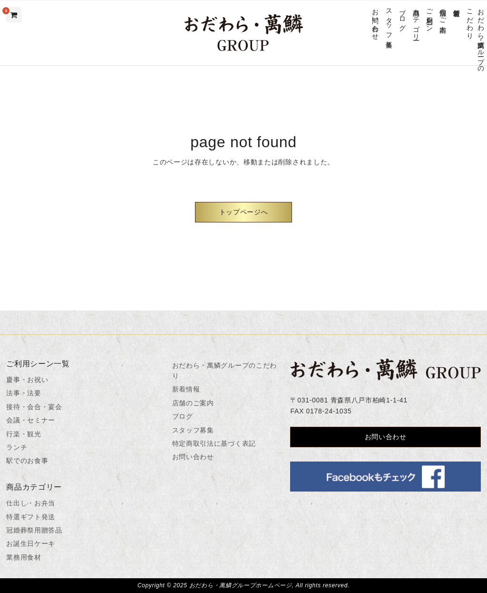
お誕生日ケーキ (30, 543)
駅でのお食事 (27, 460)
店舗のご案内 (443, 12)
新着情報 (456, 5)
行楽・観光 (23, 434)
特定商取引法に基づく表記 (214, 443)
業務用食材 (23, 557)
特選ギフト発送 (30, 517)
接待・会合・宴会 (34, 407)
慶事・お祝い (27, 379)
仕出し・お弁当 (30, 503)
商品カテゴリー (415, 20)
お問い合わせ (375, 20)
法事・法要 (23, 393)
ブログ (402, 16)
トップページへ (243, 212)
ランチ (16, 447)
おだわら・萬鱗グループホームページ (240, 585)
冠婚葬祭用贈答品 (34, 530)
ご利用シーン (429, 16)
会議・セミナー (30, 420)
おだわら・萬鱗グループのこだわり (475, 36)
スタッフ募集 (388, 20)
